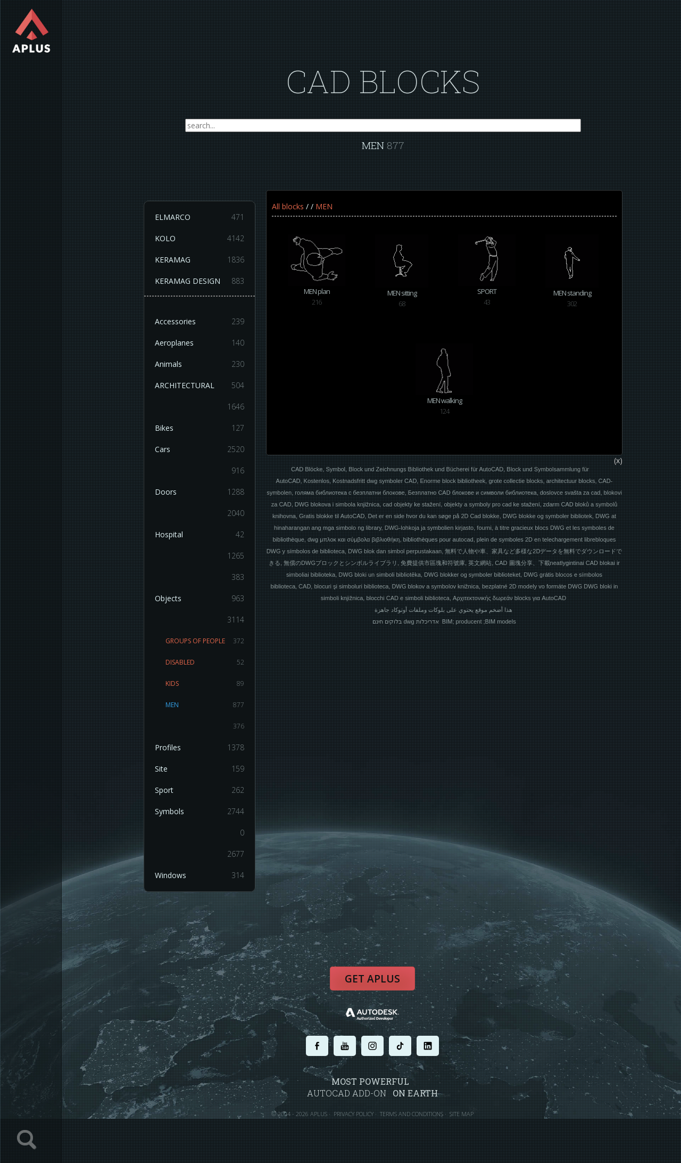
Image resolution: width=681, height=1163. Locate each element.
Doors (199, 492)
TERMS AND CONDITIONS (411, 1114)
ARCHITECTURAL (199, 385)
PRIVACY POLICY (353, 1114)
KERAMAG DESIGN (199, 281)
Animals (199, 364)
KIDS (204, 683)
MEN (204, 705)
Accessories (199, 321)
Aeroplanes (199, 343)
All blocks (288, 206)
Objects (199, 598)
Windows (199, 875)
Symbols (199, 811)
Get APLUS (372, 979)
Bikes (199, 428)
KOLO (199, 238)
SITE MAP (462, 1114)
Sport (199, 790)
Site (199, 769)
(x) (618, 460)
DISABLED (204, 662)
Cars (199, 449)
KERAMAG (199, 260)
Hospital (199, 534)
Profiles (199, 747)
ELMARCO (199, 217)
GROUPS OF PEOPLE (204, 641)
